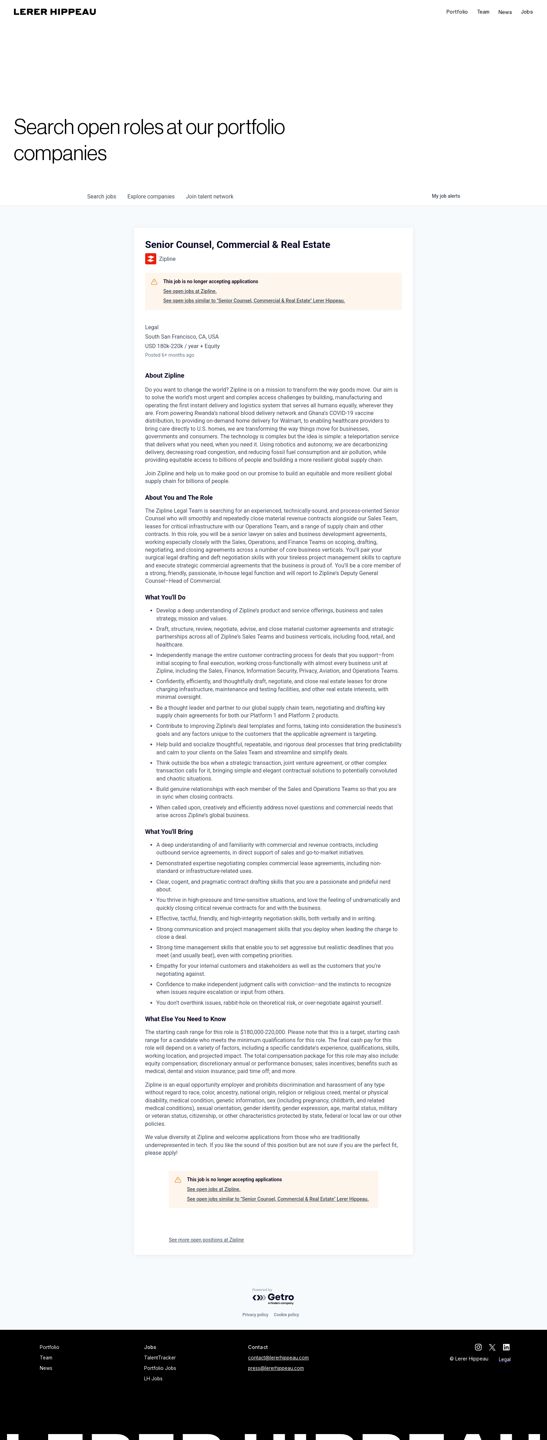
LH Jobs (153, 1378)
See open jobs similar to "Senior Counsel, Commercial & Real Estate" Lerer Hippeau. (254, 300)
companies (150, 196)
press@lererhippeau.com (276, 1368)
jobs (101, 196)
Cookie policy (286, 1314)
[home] (55, 12)
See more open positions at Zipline (206, 1240)
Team (483, 12)
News (505, 12)
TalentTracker (160, 1357)
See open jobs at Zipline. (190, 291)
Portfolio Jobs (160, 1368)
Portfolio (457, 12)
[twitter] (493, 1347)
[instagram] (479, 1347)
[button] (527, 12)
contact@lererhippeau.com (278, 1357)
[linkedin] (507, 1347)
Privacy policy (255, 1314)
